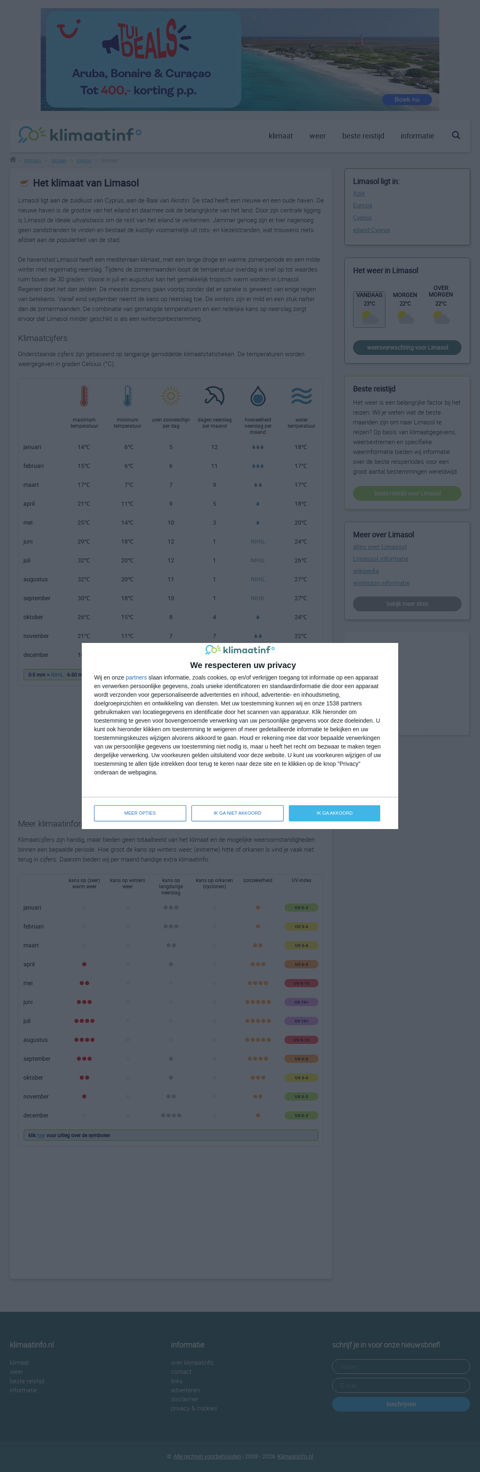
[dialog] (240, 736)
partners (136, 677)
